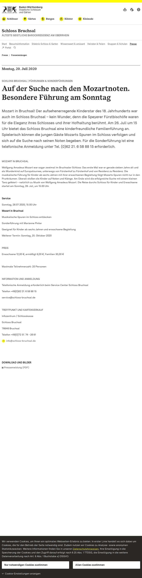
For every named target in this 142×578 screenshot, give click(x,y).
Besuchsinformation (19, 44)
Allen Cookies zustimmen (90, 564)
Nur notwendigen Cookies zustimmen (26, 564)
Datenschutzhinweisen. (86, 548)
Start (4, 44)
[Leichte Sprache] (125, 10)
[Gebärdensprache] (132, 10)
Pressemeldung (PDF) (16, 367)
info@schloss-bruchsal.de (21, 340)
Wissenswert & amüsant (73, 44)
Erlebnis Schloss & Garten (45, 44)
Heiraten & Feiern (96, 44)
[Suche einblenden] (15, 47)
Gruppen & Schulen (117, 44)
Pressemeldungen (19, 55)
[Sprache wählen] (138, 10)
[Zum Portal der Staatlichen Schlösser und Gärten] (22, 9)
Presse (133, 44)
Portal (6, 48)
